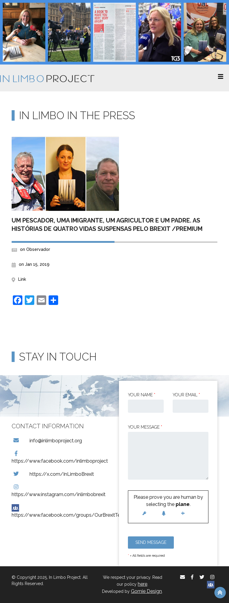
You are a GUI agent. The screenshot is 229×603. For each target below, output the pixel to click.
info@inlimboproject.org (47, 441)
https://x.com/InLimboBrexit (53, 474)
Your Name (141, 394)
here (142, 584)
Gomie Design (146, 591)
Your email (186, 394)
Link (22, 279)
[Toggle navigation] (220, 78)
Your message (145, 427)
